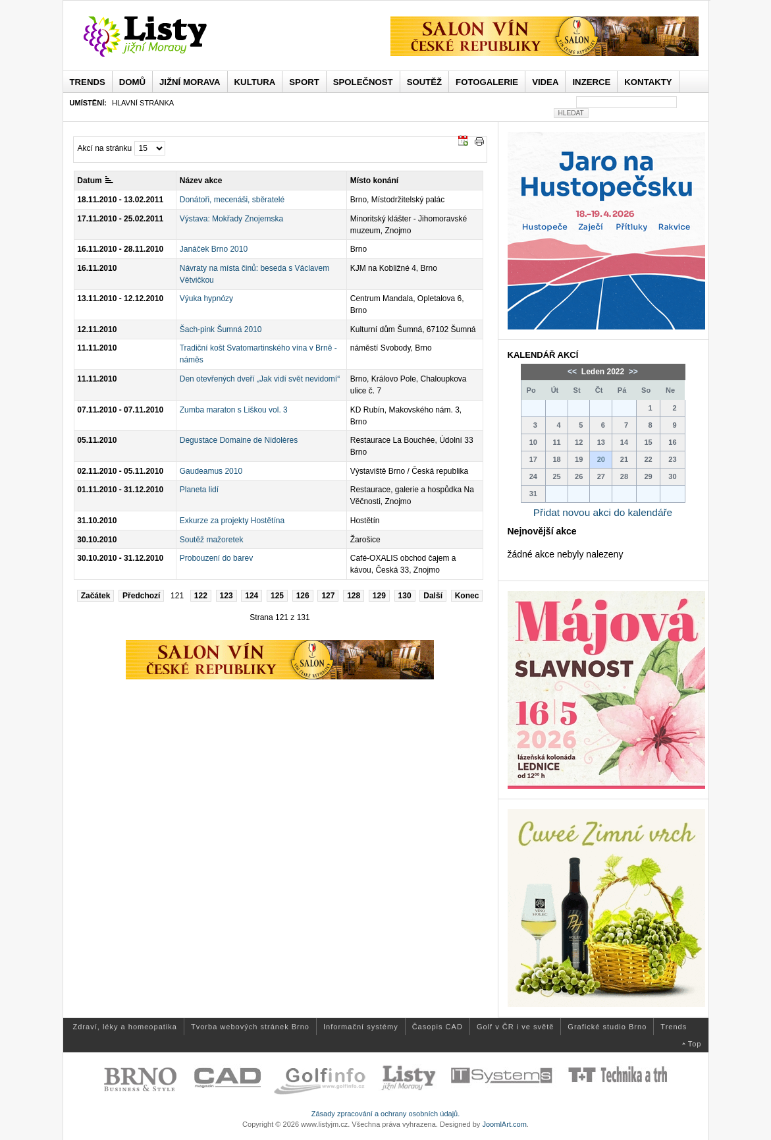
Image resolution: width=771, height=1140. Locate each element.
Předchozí (141, 595)
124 (251, 595)
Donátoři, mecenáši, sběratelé (232, 199)
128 (353, 595)
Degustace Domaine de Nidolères (239, 440)
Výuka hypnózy (206, 298)
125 (277, 595)
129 (379, 595)
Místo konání (374, 180)
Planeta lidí (199, 489)
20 (601, 459)
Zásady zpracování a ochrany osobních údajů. (385, 1114)
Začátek (96, 595)
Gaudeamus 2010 (211, 471)
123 (226, 595)
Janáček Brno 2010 (214, 249)
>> (632, 371)
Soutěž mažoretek (212, 539)
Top (695, 1044)
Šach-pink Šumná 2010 (221, 329)
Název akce (201, 180)
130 (405, 595)
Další (432, 595)
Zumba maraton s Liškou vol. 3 (234, 409)
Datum (95, 180)
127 (327, 595)
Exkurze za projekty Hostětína (232, 520)
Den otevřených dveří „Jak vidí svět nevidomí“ (260, 379)
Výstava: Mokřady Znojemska (231, 218)
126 (302, 595)
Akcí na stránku (105, 148)
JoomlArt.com (504, 1124)
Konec (467, 595)
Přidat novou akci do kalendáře (602, 512)
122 (200, 595)
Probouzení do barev (216, 558)
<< (573, 371)
